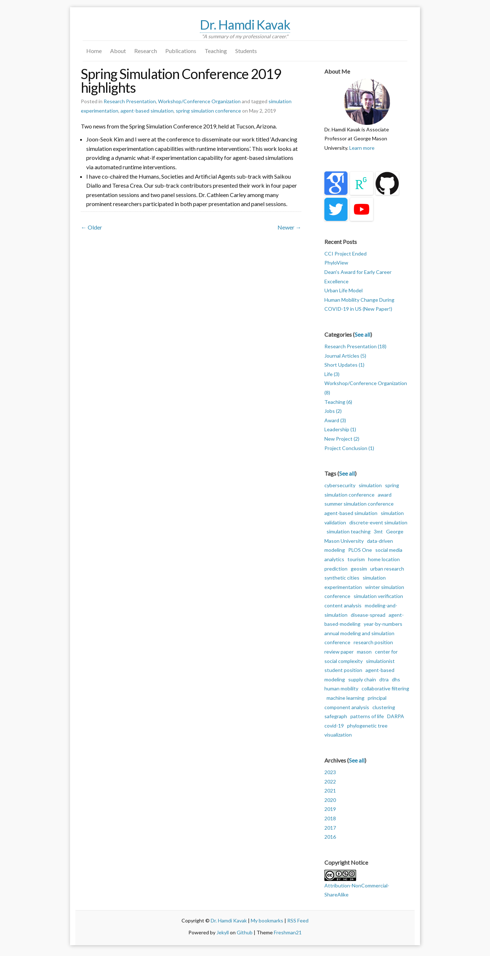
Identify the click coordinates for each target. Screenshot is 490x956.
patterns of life (367, 716)
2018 (330, 818)
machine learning (345, 698)
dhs (396, 679)
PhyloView (336, 262)
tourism (356, 559)
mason (364, 652)
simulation (370, 485)
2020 (330, 800)
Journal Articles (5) (345, 356)
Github (245, 932)
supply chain (362, 679)
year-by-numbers (383, 624)
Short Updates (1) (344, 365)
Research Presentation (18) (355, 346)
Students (246, 50)
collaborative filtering (385, 688)
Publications (180, 50)
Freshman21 (288, 932)
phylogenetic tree (367, 726)
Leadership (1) (340, 429)
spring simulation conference (208, 111)
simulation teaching (349, 531)
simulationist (380, 661)
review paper (339, 652)
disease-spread (368, 615)
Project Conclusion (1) (349, 448)
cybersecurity (339, 485)
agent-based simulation (147, 111)
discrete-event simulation (378, 522)
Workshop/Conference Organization (199, 101)
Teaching (216, 50)
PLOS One (360, 550)
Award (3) (335, 420)
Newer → (289, 227)
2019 (330, 809)
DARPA (395, 716)
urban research (387, 569)
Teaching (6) (338, 402)
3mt (378, 531)
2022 (330, 781)
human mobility (341, 688)
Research (145, 50)
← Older (91, 227)
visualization (338, 735)
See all (362, 334)
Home (94, 50)
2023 (330, 772)
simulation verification (378, 596)
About (118, 50)
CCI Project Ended (345, 253)
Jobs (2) (333, 411)
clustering (383, 707)
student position (343, 670)
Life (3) (332, 374)
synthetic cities (341, 578)
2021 (330, 790)
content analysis (343, 605)
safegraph (335, 716)
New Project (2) (341, 439)
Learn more (362, 148)
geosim (359, 569)
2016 (330, 837)
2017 (330, 828)
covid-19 (334, 726)
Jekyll (222, 932)
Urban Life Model (343, 290)
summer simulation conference (359, 504)
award (384, 495)
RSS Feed (298, 920)
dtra (384, 679)
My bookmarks (267, 920)
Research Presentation (130, 101)
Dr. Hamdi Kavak (245, 24)
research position (373, 642)
